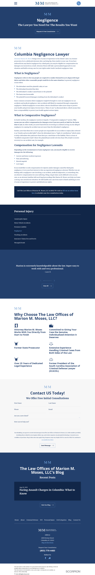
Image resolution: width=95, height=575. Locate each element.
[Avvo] (49, 558)
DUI (41, 520)
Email (51, 409)
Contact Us (76, 520)
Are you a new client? (21, 415)
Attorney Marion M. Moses (23, 59)
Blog (69, 520)
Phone (16, 409)
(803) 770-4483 (47, 550)
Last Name (52, 403)
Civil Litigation (61, 520)
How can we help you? (21, 422)
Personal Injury (49, 520)
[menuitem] (47, 219)
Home (17, 520)
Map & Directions (47, 543)
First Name (18, 403)
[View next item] (54, 280)
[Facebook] (45, 558)
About (23, 520)
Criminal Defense (32, 520)
